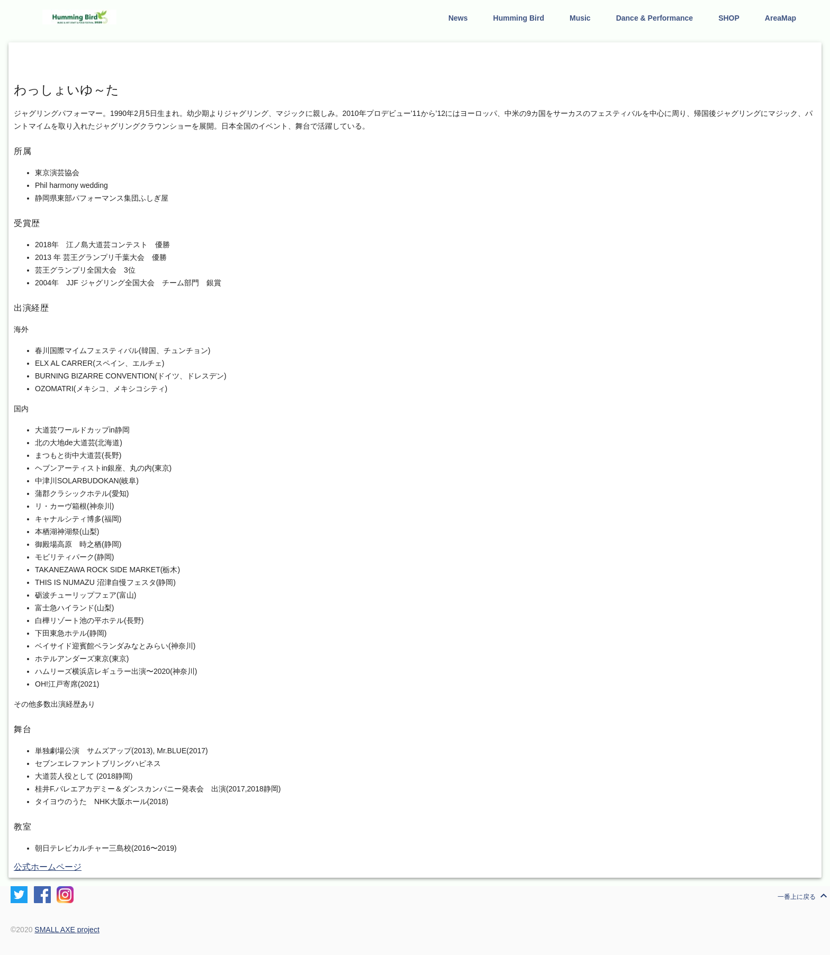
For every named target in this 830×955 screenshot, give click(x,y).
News (458, 18)
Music (580, 18)
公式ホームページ (48, 866)
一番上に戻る (804, 895)
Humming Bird (518, 18)
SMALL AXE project (66, 929)
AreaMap (780, 18)
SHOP (728, 18)
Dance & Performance (654, 18)
